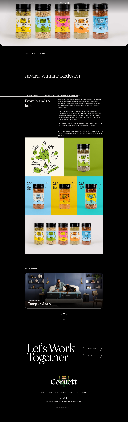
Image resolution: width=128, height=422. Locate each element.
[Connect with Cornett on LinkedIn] (64, 398)
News (94, 3)
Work (32, 3)
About (18, 3)
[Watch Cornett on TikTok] (67, 398)
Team (25, 3)
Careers (40, 3)
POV (101, 3)
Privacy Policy (68, 407)
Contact (108, 3)
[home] (64, 3)
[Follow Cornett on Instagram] (61, 398)
